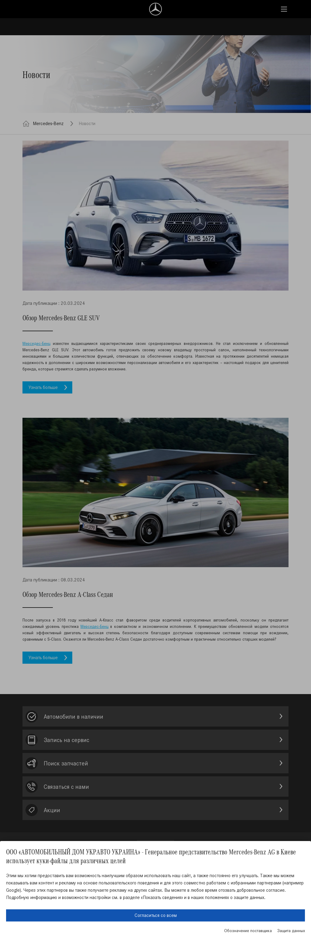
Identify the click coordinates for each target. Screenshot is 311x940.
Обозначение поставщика (248, 930)
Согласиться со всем (156, 915)
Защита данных (291, 930)
